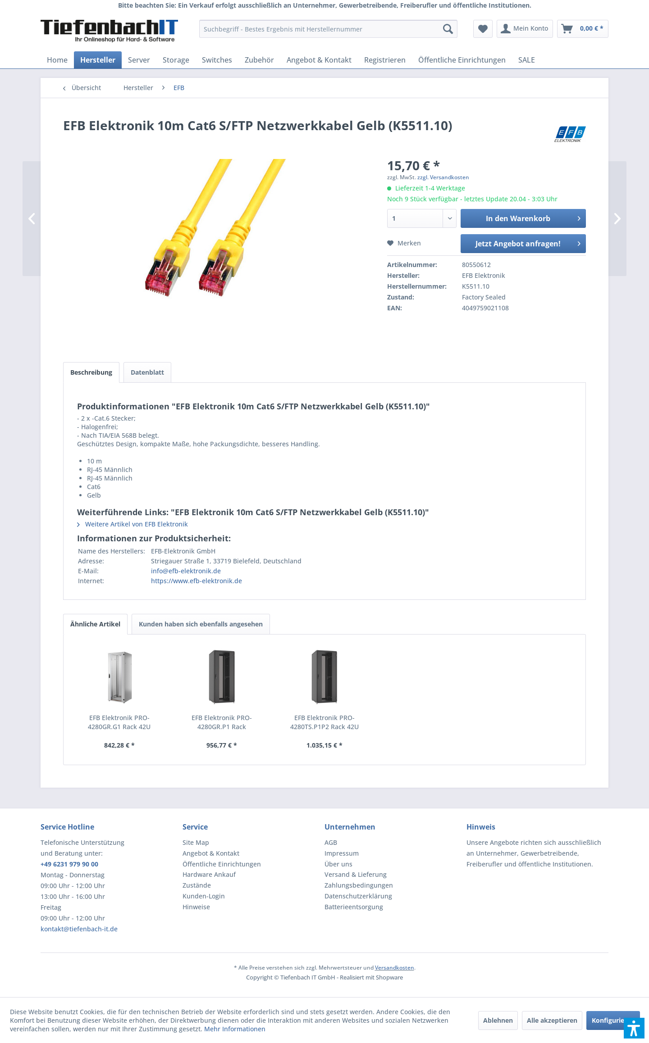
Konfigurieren (613, 1020)
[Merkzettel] (483, 29)
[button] (634, 1028)
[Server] (139, 59)
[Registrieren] (385, 59)
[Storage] (176, 59)
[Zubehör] (259, 59)
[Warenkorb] (582, 29)
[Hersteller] (98, 59)
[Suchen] (448, 29)
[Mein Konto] (525, 29)
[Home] (57, 59)
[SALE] (526, 59)
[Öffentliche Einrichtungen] (462, 59)
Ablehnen (498, 1020)
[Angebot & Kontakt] (319, 59)
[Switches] (217, 59)
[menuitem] (328, 29)
